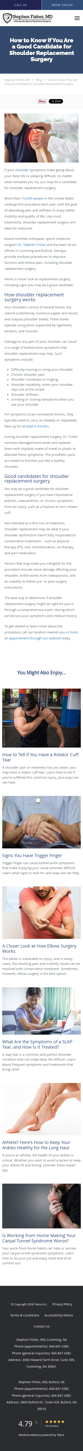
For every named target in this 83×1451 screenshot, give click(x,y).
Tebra (60, 1435)
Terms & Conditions (24, 1315)
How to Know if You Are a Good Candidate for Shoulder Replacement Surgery (40, 82)
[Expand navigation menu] (77, 18)
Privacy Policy (62, 1304)
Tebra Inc (40, 1304)
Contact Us (42, 1326)
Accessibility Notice (58, 1315)
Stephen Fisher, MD (17, 80)
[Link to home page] (36, 18)
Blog (39, 80)
